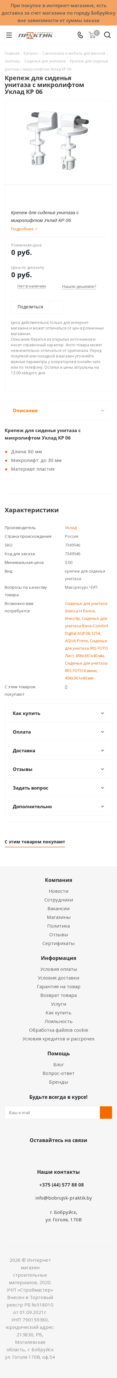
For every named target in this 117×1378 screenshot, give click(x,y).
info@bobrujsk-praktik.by (63, 1198)
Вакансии (58, 908)
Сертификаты (58, 943)
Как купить (58, 1012)
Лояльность (59, 1021)
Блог (58, 1064)
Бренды (58, 1082)
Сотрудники (58, 899)
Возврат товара (58, 995)
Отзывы (58, 934)
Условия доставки (58, 978)
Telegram (80, 1155)
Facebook (49, 1155)
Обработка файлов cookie (58, 1030)
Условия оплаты (58, 969)
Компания (58, 880)
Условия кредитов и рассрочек (58, 1038)
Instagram (65, 1155)
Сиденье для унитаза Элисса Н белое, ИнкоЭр (86, 611)
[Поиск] (107, 36)
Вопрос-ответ (58, 1073)
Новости (58, 891)
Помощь (58, 1053)
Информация (58, 958)
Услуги (58, 1004)
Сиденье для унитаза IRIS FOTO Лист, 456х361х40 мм (86, 648)
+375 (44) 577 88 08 (61, 1185)
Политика (58, 926)
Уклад (71, 527)
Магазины (59, 917)
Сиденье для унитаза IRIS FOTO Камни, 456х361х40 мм (86, 670)
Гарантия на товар (58, 986)
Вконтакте (33, 1155)
